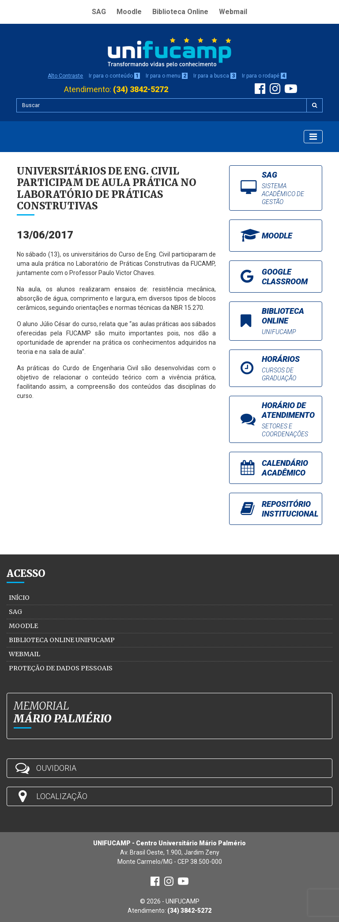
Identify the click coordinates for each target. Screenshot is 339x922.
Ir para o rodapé (264, 76)
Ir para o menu (167, 76)
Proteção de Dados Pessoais (61, 668)
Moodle (129, 11)
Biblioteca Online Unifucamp (62, 640)
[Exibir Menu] (313, 136)
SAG (99, 11)
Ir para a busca (214, 76)
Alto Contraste (65, 76)
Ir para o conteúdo (114, 76)
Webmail (233, 11)
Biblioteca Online (180, 11)
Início (19, 598)
